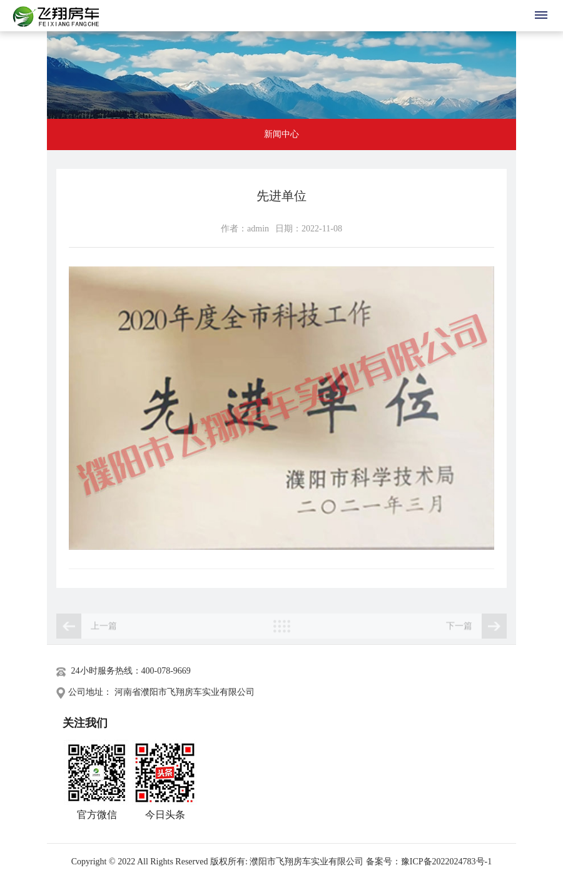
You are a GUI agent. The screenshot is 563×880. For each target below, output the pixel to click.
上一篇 (86, 630)
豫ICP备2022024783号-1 (446, 861)
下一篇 (476, 630)
